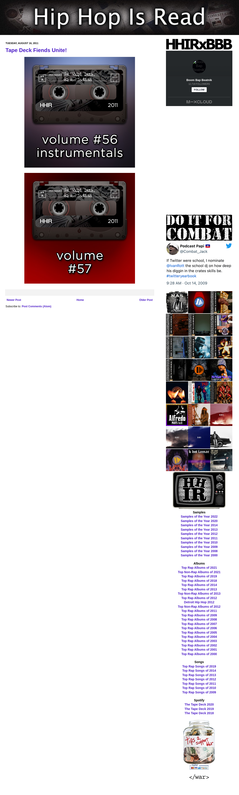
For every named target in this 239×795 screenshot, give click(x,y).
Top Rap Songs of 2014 (199, 670)
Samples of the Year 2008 (199, 551)
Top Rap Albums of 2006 (199, 628)
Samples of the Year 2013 (199, 529)
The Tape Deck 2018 (199, 713)
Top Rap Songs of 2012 (199, 679)
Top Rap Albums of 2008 (199, 619)
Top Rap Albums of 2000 (199, 654)
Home (80, 300)
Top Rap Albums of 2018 (199, 580)
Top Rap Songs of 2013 (199, 675)
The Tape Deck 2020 (199, 704)
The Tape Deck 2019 (199, 709)
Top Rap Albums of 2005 (199, 632)
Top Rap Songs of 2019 (199, 666)
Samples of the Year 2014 (199, 525)
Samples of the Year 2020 (199, 521)
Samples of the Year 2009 (199, 547)
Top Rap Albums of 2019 (199, 576)
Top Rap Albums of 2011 (199, 611)
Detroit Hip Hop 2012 (199, 602)
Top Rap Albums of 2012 (199, 598)
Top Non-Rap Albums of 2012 (199, 606)
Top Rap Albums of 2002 (199, 645)
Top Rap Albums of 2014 (199, 585)
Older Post (146, 300)
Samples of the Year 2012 (199, 534)
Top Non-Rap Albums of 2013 (199, 593)
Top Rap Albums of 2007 (199, 624)
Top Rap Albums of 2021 (199, 567)
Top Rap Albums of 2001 (199, 649)
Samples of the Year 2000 (199, 555)
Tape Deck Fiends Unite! (36, 50)
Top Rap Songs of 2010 (199, 688)
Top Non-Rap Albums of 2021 (199, 572)
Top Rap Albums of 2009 (199, 615)
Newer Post (14, 300)
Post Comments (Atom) (36, 306)
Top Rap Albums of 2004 (199, 636)
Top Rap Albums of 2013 (199, 589)
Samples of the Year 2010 (199, 542)
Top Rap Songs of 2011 (199, 683)
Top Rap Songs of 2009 (199, 692)
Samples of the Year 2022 (199, 516)
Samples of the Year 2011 (199, 538)
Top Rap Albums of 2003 (199, 641)
